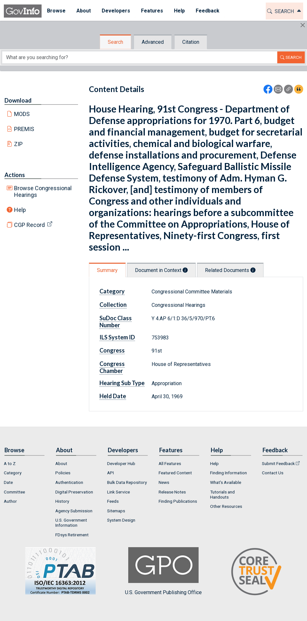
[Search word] (139, 57)
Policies (62, 472)
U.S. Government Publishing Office (163, 571)
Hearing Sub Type (122, 382)
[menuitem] (56, 11)
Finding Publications (178, 501)
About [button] (83, 11)
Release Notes (172, 491)
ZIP (18, 144)
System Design (121, 520)
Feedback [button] (207, 11)
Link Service (118, 491)
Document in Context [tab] (161, 270)
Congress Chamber (112, 367)
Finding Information (228, 472)
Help (20, 209)
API (110, 472)
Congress (112, 350)
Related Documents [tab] (230, 270)
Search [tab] (115, 42)
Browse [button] (56, 11)
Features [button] (152, 11)
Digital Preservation (74, 491)
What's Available (225, 482)
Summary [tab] (107, 270)
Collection (113, 304)
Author (10, 501)
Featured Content (175, 472)
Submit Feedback (278, 463)
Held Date (112, 396)
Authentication (69, 482)
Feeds (113, 501)
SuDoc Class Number (115, 321)
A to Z (10, 463)
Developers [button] (116, 11)
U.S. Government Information (71, 522)
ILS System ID (117, 337)
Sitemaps (116, 510)
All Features (170, 463)
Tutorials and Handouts (222, 494)
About (61, 463)
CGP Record (29, 224)
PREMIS (24, 129)
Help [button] (179, 11)
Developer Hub (121, 463)
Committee (14, 491)
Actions (14, 174)
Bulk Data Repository (127, 482)
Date (8, 482)
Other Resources (226, 506)
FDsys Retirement (72, 534)
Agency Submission (73, 510)
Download (18, 100)
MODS (22, 114)
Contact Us (272, 472)
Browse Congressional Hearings (43, 191)
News (164, 482)
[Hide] (302, 25)
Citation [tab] (190, 42)
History (62, 501)
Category (112, 291)
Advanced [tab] (153, 42)
